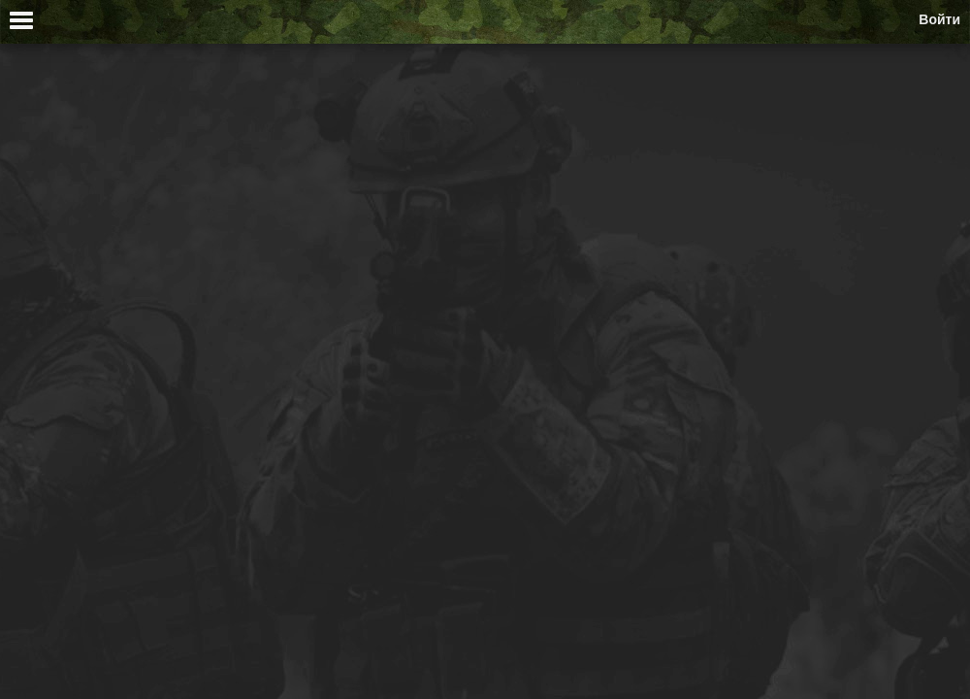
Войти (939, 19)
